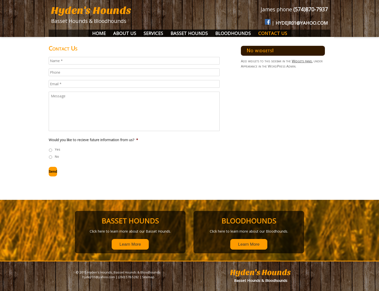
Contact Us (272, 33)
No (57, 156)
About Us (124, 33)
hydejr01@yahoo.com (301, 23)
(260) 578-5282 (128, 277)
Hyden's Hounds (91, 10)
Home (99, 33)
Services (153, 33)
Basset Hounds (189, 33)
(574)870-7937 (310, 9)
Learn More (130, 244)
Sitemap (148, 277)
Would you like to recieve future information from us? (93, 140)
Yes (57, 149)
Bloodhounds (233, 33)
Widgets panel (302, 61)
